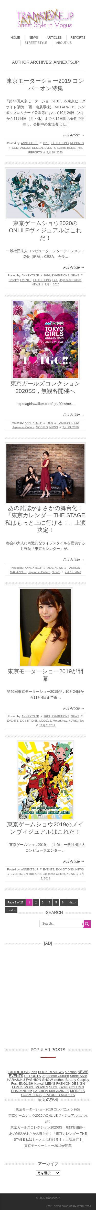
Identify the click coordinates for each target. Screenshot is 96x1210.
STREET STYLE (36, 43)
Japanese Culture (70, 280)
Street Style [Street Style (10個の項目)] (78, 1076)
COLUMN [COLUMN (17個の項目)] (76, 1087)
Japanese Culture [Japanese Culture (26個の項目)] (55, 1076)
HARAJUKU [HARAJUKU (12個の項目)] (16, 1080)
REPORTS (77, 37)
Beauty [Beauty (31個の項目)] (70, 1080)
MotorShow (60, 720)
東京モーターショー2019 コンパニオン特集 (48, 1109)
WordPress (84, 1205)
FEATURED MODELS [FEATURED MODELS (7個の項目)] (58, 1095)
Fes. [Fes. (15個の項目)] (14, 1083)
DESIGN (37, 147)
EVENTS (50, 147)
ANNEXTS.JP (66, 62)
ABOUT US (64, 43)
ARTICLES (54, 37)
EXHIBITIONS (60, 143)
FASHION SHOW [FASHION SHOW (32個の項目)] (39, 1080)
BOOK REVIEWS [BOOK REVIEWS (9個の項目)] (51, 1072)
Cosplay (14, 280)
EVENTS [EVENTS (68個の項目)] (16, 1076)
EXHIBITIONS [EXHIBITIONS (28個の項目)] (18, 1072)
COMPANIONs (21, 147)
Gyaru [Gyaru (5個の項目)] (63, 1087)
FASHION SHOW (68, 422)
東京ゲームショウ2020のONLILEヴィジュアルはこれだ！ (45, 230)
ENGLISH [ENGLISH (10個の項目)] (26, 1083)
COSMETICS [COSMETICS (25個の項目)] (31, 1095)
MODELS (42, 427)
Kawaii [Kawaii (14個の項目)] (39, 1083)
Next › (72, 902)
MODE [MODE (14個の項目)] (29, 1087)
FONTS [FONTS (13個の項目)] (17, 1087)
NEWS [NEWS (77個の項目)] (83, 1072)
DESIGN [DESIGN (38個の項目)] (78, 1083)
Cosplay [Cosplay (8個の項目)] (83, 1080)
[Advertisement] (48, 994)
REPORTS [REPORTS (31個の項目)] (32, 1076)
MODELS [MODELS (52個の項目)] (77, 1091)
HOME (15, 37)
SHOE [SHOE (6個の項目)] (53, 1087)
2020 (47, 275)
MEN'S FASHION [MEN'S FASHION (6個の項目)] (58, 1083)
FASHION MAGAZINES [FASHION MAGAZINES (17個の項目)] (51, 1091)
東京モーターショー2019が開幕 (48, 1146)
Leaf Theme (53, 1205)
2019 (46, 143)
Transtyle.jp (53, 1197)
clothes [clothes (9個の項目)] (59, 1080)
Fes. (55, 280)
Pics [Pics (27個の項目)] (33, 1072)
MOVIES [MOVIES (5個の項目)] (42, 1087)
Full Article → (73, 135)
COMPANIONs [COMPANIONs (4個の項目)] (21, 1091)
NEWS (33, 37)
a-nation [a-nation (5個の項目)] (71, 1072)
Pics (79, 147)
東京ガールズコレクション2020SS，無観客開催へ (48, 1127)
